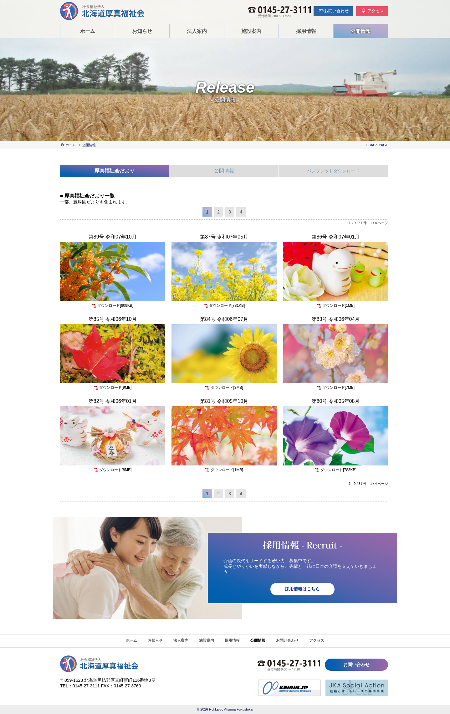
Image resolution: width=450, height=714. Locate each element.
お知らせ (142, 31)
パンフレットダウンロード (333, 170)
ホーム (87, 31)
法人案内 (197, 31)
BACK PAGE (378, 145)
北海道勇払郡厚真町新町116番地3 (117, 680)
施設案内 (251, 31)
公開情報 (360, 31)
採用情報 (306, 31)
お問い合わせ (287, 640)
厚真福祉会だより (115, 170)
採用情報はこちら (302, 589)
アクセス (316, 640)
